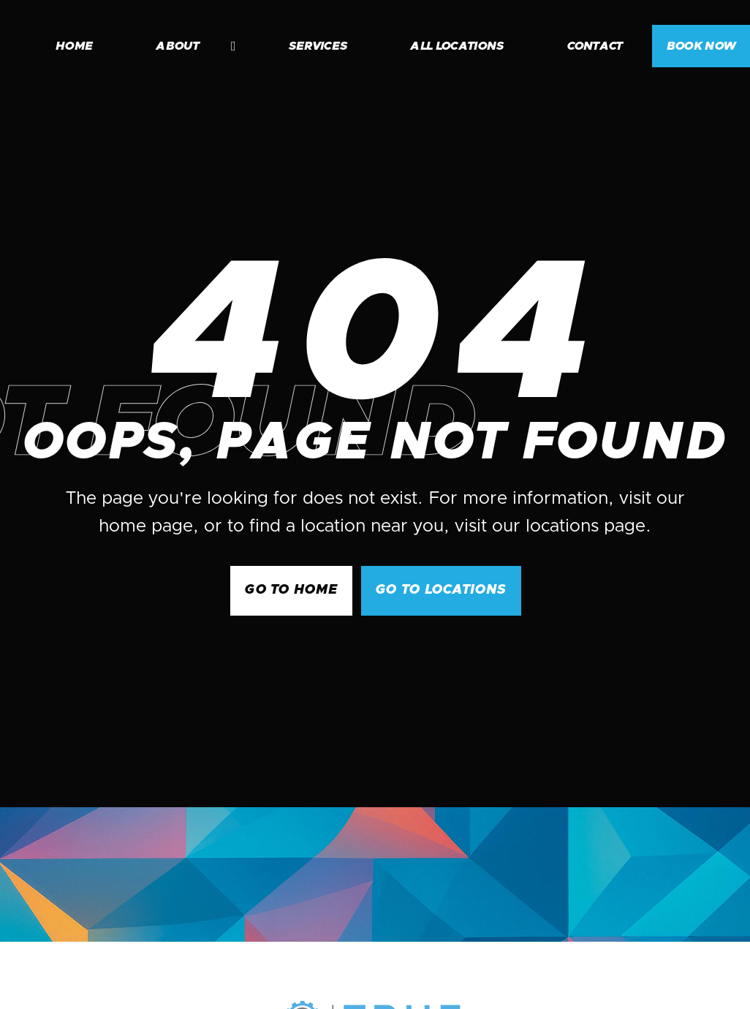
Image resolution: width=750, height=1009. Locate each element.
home (74, 46)
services (318, 46)
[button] (188, 46)
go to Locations (441, 590)
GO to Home (291, 590)
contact (595, 46)
